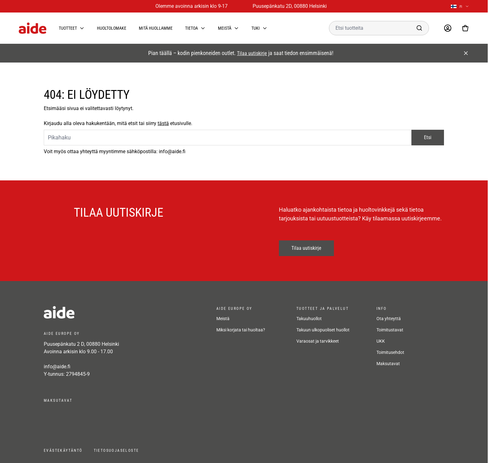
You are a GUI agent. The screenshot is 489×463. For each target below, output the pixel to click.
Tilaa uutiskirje (252, 53)
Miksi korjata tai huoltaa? (240, 329)
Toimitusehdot (390, 352)
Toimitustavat (389, 329)
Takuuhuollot (309, 318)
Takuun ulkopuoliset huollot (323, 329)
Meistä (224, 28)
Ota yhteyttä (388, 318)
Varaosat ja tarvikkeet (317, 341)
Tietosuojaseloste (116, 450)
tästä (163, 123)
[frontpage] (100, 312)
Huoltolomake (111, 28)
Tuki (255, 28)
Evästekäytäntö (63, 450)
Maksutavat (388, 363)
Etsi (427, 137)
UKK (380, 341)
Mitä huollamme (156, 28)
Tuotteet (68, 28)
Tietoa (191, 28)
